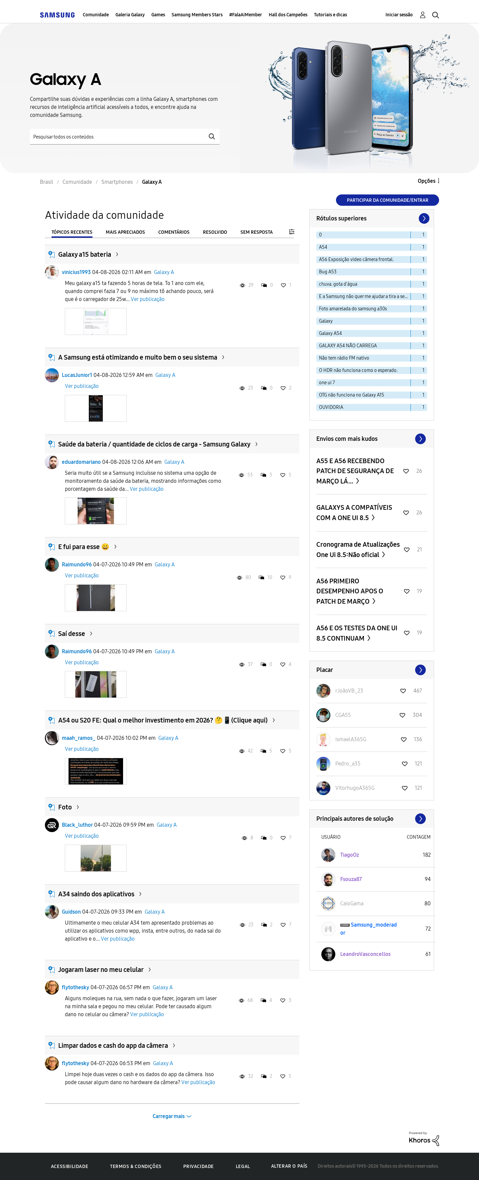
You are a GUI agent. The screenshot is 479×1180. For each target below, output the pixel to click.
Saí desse (71, 634)
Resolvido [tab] (215, 232)
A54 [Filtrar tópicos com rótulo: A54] (323, 247)
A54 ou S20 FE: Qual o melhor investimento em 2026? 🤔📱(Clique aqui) (163, 720)
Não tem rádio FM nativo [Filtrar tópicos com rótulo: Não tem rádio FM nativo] (344, 358)
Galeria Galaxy (130, 15)
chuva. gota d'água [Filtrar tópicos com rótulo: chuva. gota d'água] (338, 284)
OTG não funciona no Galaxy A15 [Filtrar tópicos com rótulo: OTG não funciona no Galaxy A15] (351, 395)
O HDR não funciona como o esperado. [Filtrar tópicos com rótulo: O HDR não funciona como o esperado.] (358, 370)
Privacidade (198, 1166)
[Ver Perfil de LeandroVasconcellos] (365, 954)
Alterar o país (289, 1166)
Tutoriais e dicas (330, 15)
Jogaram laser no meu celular (101, 970)
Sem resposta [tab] (256, 232)
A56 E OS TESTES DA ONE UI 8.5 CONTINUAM (357, 633)
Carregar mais (169, 1116)
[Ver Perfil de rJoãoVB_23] (349, 691)
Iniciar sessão (399, 15)
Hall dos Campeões (288, 15)
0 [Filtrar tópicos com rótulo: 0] (320, 235)
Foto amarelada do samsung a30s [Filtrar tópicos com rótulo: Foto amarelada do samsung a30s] (353, 309)
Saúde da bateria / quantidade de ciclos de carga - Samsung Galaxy (154, 444)
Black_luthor (77, 825)
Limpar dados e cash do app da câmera (113, 1045)
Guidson (71, 912)
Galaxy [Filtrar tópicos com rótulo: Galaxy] (326, 321)
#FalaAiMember (245, 15)
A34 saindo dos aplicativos (96, 894)
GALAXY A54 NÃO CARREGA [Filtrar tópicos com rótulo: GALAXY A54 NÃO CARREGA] (348, 346)
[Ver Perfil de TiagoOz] (349, 855)
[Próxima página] (423, 218)
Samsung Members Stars (197, 15)
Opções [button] (426, 181)
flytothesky (75, 987)
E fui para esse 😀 (83, 547)
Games (158, 15)
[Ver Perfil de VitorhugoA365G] (355, 788)
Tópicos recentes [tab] (72, 232)
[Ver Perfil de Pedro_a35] (348, 763)
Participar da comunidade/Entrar (387, 200)
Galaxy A (164, 272)
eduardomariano (81, 462)
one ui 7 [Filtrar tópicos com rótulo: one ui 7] (327, 383)
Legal (243, 1166)
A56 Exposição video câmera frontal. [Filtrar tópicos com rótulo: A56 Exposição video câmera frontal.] (356, 259)
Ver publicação (148, 299)
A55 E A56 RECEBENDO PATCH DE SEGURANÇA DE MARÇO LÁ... (355, 471)
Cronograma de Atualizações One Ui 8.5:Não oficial (358, 549)
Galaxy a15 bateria (84, 254)
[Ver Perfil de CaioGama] (352, 903)
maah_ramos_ (78, 738)
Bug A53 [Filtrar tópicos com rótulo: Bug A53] (328, 272)
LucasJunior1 (77, 375)
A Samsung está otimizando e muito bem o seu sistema (137, 357)
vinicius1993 (76, 272)
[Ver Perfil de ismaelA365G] (350, 739)
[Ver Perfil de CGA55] (343, 715)
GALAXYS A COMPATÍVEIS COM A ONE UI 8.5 (354, 512)
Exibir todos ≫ (372, 439)
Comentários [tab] (174, 232)
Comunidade (96, 15)
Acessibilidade (69, 1166)
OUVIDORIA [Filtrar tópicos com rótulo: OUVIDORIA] (331, 407)
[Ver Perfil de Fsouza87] (351, 879)
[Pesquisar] (125, 137)
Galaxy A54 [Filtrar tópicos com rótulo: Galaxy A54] (330, 333)
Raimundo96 (77, 564)
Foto (65, 807)
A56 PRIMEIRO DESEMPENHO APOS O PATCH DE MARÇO (349, 591)
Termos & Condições (136, 1166)
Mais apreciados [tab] (125, 232)
